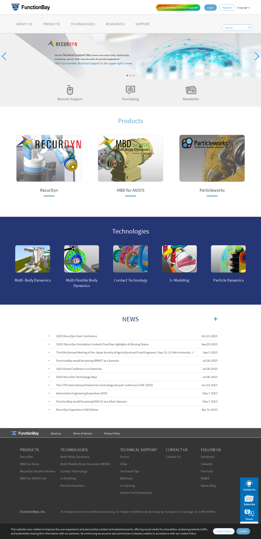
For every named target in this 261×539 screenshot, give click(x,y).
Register (227, 7)
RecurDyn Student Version (37, 471)
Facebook (207, 456)
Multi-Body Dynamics (74, 456)
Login (210, 7)
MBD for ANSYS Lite (33, 478)
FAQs (123, 464)
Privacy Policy (112, 433)
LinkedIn (207, 464)
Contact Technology (73, 471)
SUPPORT (142, 23)
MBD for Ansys (29, 464)
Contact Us (173, 456)
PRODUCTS (51, 23)
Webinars (126, 478)
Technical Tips (129, 471)
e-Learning (127, 485)
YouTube (207, 471)
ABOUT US (24, 23)
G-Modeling (68, 478)
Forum (124, 456)
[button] (127, 75)
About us (56, 433)
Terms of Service (82, 433)
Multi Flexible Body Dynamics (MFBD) (85, 464)
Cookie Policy (224, 531)
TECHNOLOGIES (83, 23)
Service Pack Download (136, 492)
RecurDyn (26, 456)
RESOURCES (115, 23)
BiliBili (205, 478)
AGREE (243, 531)
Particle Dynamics (72, 485)
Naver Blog (208, 485)
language (243, 7)
